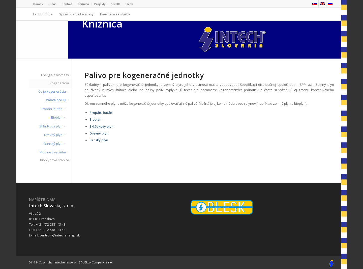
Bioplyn (57, 117)
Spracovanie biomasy (76, 16)
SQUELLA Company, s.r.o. (96, 262)
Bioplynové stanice (54, 160)
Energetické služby (113, 16)
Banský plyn (53, 143)
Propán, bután (52, 108)
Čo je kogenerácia (52, 91)
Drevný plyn (53, 134)
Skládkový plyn (51, 126)
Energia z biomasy (55, 75)
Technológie (42, 16)
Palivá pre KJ (56, 100)
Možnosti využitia (53, 152)
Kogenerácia (59, 83)
